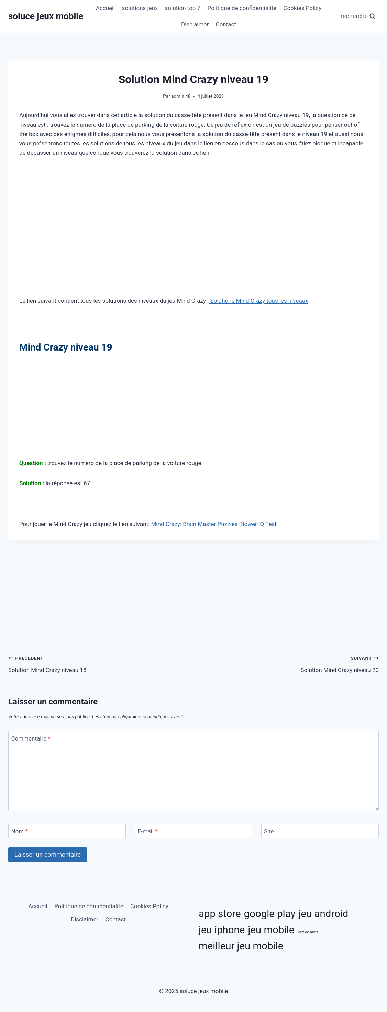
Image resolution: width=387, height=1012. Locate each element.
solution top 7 (182, 7)
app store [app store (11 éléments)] (220, 914)
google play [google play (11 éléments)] (270, 914)
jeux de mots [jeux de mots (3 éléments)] (307, 932)
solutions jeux (140, 7)
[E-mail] (193, 831)
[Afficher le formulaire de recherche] (358, 16)
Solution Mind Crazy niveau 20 (289, 663)
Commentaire (31, 738)
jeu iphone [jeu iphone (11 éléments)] (222, 930)
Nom (19, 831)
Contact (226, 24)
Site (269, 831)
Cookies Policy (302, 7)
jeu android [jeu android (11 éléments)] (324, 914)
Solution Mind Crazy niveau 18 (98, 663)
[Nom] (67, 831)
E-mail (147, 831)
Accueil (105, 7)
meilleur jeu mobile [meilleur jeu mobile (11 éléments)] (241, 946)
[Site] (320, 831)
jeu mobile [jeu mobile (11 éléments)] (271, 930)
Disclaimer (195, 24)
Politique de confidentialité (242, 7)
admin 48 (180, 96)
